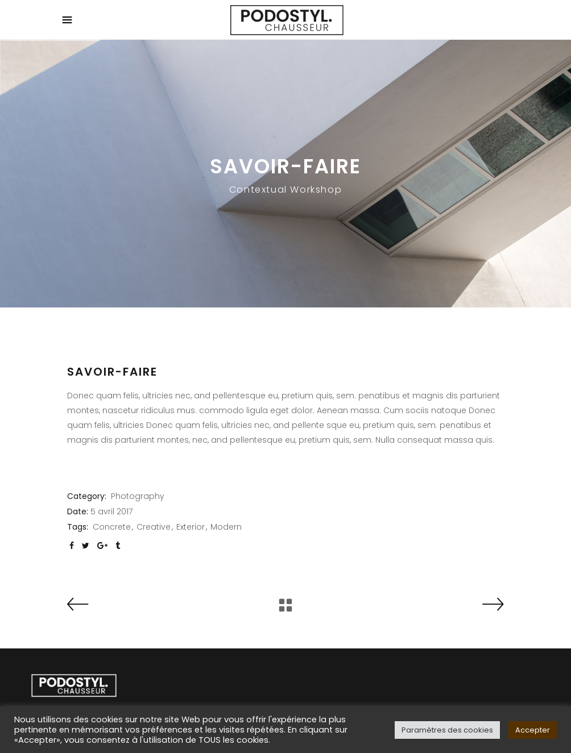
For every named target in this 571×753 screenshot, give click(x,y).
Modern (226, 526)
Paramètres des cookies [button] (447, 730)
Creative (153, 526)
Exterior (190, 526)
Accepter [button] (532, 730)
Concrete (112, 526)
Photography (137, 496)
